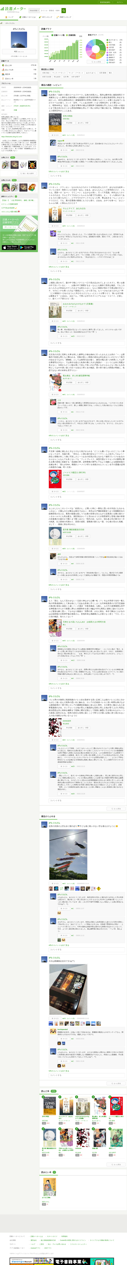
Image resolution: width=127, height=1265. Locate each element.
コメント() (71, 135)
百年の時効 (67, 116)
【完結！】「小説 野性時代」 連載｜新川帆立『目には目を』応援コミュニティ (19, 200)
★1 (72, 243)
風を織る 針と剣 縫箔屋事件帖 (76, 376)
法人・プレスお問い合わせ (57, 1244)
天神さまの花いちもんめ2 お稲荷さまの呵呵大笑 (84, 622)
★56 (64, 549)
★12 (72, 660)
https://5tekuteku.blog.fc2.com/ (11, 137)
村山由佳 (57, 77)
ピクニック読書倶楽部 (9, 204)
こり (59, 400)
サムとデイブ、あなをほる (74, 208)
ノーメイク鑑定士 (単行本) (74, 472)
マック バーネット (59, 73)
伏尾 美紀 (45, 73)
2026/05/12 (81, 135)
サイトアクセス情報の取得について (102, 1240)
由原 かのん (45, 1201)
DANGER (67, 721)
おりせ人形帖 (46, 1197)
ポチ (59, 554)
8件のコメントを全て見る (59, 585)
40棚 (15, 110)
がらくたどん (54, 91)
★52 (64, 491)
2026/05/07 (81, 491)
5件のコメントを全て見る (59, 171)
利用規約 (64, 1236)
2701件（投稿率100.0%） (22, 106)
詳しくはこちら (10, 227)
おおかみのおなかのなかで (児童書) (78, 304)
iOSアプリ (47, 1248)
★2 (72, 166)
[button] (63, 10)
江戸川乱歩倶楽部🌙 (9, 208)
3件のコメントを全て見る (59, 267)
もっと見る (96, 62)
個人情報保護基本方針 (48, 1240)
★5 (72, 150)
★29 (72, 766)
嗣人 (110, 73)
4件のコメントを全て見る (59, 435)
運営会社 (34, 1240)
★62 (64, 740)
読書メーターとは (37, 1236)
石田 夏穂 (102, 73)
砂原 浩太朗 (46, 77)
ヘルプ (33, 1244)
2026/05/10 (81, 226)
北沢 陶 (66, 77)
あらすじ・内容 (83, 123)
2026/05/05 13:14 (83, 883)
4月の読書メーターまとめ (19, 56)
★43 (64, 1018)
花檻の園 (95, 1148)
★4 (72, 564)
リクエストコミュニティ (78, 1244)
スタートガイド (52, 1236)
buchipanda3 (63, 1029)
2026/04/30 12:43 (83, 1018)
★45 (64, 226)
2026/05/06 (81, 548)
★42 (64, 883)
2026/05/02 (81, 740)
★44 (64, 135)
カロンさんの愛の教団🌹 (10, 212)
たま (59, 232)
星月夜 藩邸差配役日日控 (73, 529)
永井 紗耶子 (75, 77)
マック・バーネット (76, 73)
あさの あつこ (91, 73)
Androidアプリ (35, 1248)
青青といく (112, 1148)
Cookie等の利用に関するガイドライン (73, 1240)
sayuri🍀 (61, 141)
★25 (72, 336)
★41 (64, 394)
